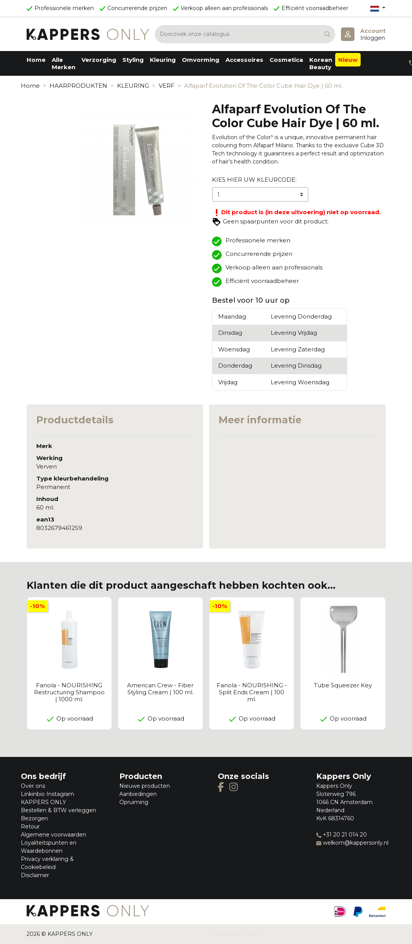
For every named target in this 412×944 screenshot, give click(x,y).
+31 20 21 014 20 (341, 834)
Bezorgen (34, 818)
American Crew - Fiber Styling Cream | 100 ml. (160, 689)
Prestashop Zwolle (235, 933)
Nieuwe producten (144, 785)
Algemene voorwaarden (53, 834)
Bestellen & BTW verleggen (58, 810)
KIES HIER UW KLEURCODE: (254, 179)
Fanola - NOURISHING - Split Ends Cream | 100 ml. (252, 692)
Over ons (33, 785)
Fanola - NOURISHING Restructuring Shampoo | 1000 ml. (69, 692)
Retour (30, 826)
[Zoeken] (245, 34)
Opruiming (133, 802)
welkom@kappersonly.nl (352, 842)
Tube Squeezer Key (343, 685)
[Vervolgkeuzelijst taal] (377, 8)
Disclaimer (35, 875)
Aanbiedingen (138, 794)
